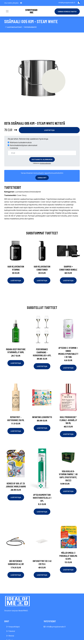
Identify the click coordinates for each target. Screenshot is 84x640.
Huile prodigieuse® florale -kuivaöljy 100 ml (68, 420)
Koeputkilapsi (14, 626)
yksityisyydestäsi (45, 163)
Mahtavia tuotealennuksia (21, 142)
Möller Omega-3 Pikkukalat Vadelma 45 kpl (68, 555)
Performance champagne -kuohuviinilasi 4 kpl (42, 352)
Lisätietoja (49, 130)
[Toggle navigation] (7, 11)
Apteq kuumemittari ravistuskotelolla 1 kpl (42, 497)
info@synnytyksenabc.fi (67, 3)
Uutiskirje (14, 148)
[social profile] (21, 3)
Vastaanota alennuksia (42, 159)
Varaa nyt (42, 178)
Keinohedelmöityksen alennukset (23, 145)
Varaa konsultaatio (67, 11)
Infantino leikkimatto (42, 417)
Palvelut (11, 631)
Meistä (11, 636)
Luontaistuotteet (14, 27)
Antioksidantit (30, 27)
